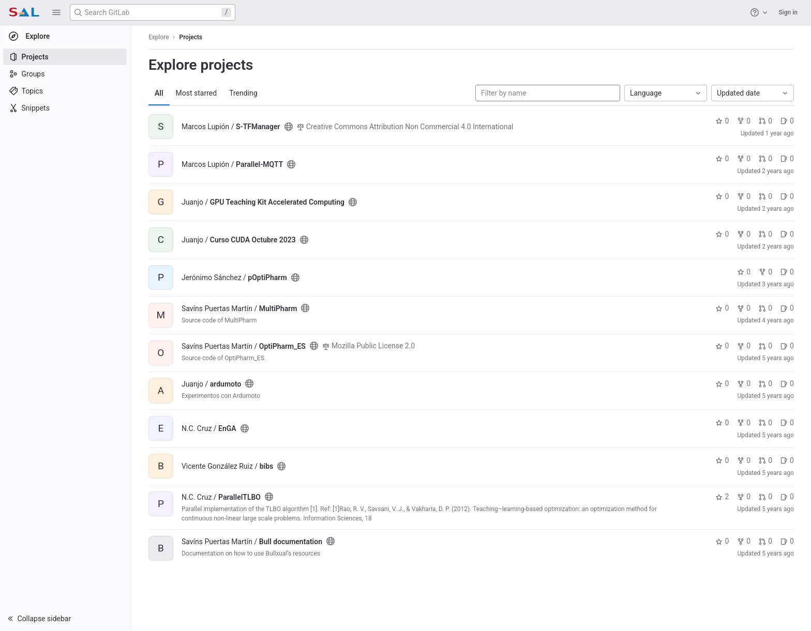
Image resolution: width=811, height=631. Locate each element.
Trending (244, 93)
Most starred (197, 93)
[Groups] (66, 74)
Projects (191, 37)
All (159, 93)
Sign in (788, 12)
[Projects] (66, 57)
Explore (159, 37)
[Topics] (66, 91)
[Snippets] (66, 108)
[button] (56, 12)
